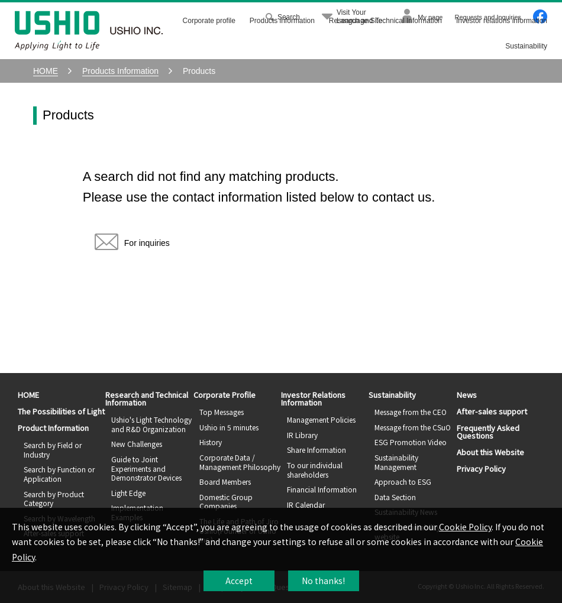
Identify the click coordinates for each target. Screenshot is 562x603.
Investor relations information (501, 21)
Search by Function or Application (59, 474)
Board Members (225, 481)
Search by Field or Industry (53, 449)
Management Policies (321, 419)
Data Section (395, 497)
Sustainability (526, 46)
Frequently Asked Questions (488, 431)
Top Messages (221, 412)
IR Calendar (306, 505)
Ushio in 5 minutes (229, 427)
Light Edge (128, 493)
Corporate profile (209, 21)
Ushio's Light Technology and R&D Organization (151, 424)
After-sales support (492, 411)
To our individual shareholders (315, 469)
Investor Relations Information (313, 398)
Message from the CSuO (412, 427)
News (467, 394)
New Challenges (136, 444)
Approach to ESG (402, 481)
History (210, 442)
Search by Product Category (54, 498)
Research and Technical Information (385, 21)
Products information (282, 21)
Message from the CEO (410, 412)
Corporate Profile (224, 394)
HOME (28, 394)
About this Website (490, 452)
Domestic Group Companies (226, 501)
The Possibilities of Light (61, 411)
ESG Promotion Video (410, 442)
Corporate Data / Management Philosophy (239, 462)
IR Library (302, 435)
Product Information (53, 427)
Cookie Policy (465, 527)
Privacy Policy (481, 468)
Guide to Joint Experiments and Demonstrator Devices (146, 468)
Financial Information (322, 489)
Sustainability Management (396, 462)
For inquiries (132, 245)
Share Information (316, 450)
